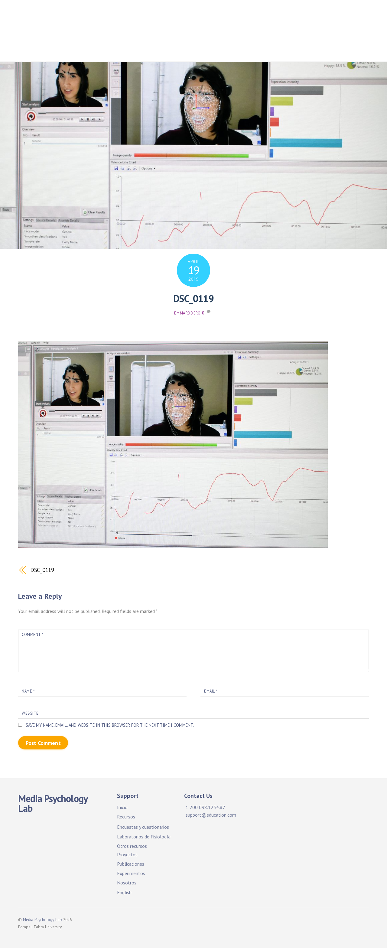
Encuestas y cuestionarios (143, 827)
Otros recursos (132, 846)
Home (110, 15)
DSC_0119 (193, 298)
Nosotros (126, 883)
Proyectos (324, 15)
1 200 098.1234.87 (205, 807)
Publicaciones (119, 33)
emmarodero (187, 313)
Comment (32, 634)
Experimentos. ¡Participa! (218, 33)
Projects (291, 15)
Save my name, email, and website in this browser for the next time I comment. (110, 725)
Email (210, 691)
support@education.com (211, 815)
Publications (162, 33)
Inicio (135, 15)
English (124, 892)
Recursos (126, 817)
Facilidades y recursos (179, 15)
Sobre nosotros (121, 49)
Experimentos (131, 873)
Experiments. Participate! (289, 33)
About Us (342, 33)
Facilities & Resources (243, 15)
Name (28, 691)
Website (30, 713)
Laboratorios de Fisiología (144, 837)
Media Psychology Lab (42, 919)
